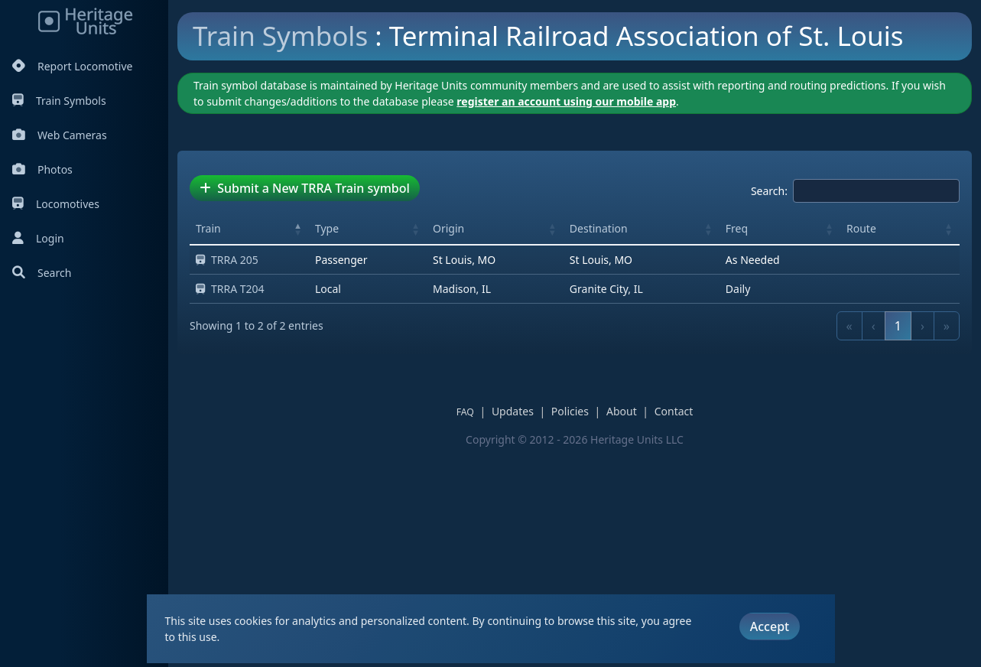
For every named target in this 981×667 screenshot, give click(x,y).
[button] (298, 447)
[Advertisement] (455, 180)
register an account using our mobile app (566, 319)
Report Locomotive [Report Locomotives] (72, 66)
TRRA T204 (230, 506)
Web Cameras (59, 135)
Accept (769, 626)
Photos (42, 169)
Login (38, 238)
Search (41, 272)
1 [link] (898, 543)
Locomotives (55, 204)
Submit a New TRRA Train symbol (305, 406)
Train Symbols (59, 100)
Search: (769, 409)
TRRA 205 (227, 477)
